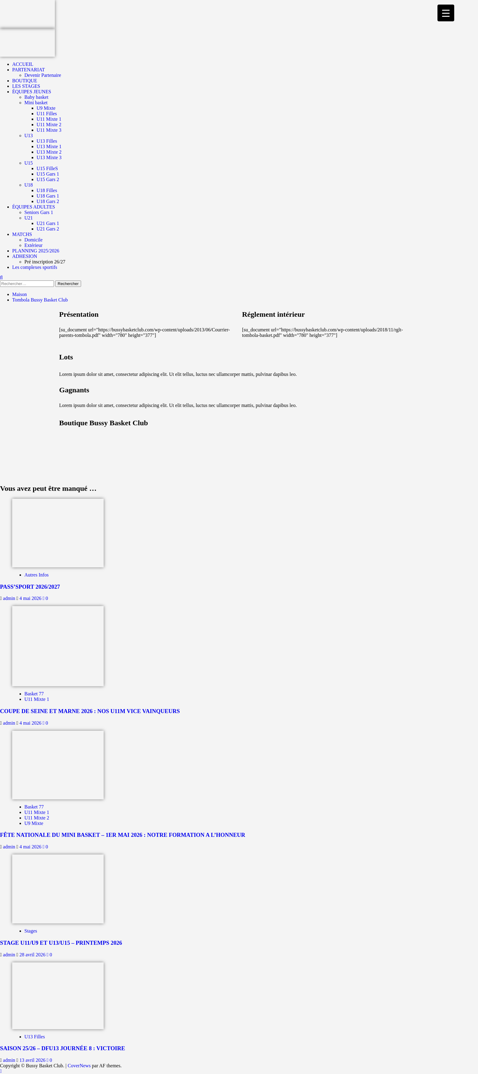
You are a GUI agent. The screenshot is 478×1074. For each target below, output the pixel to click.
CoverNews (79, 1065)
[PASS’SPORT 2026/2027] (58, 532)
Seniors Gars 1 (38, 212)
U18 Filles (47, 190)
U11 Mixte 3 (49, 130)
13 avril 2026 (33, 1060)
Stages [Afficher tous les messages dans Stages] (30, 930)
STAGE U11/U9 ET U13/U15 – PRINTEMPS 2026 (61, 943)
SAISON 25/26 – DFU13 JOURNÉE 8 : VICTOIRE (62, 1048)
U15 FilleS (47, 168)
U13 (28, 135)
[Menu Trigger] (445, 13)
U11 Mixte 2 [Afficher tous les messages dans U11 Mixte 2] (36, 817)
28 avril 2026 (33, 954)
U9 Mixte (46, 108)
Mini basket (36, 102)
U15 (28, 163)
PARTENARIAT (28, 69)
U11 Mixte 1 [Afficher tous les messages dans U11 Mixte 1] (36, 699)
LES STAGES (26, 86)
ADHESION (24, 256)
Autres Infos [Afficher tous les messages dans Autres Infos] (36, 574)
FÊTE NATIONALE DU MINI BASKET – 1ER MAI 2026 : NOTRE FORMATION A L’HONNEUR (122, 835)
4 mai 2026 (31, 598)
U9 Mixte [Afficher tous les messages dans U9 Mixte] (33, 823)
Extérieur (33, 245)
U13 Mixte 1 (49, 146)
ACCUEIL (22, 64)
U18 (28, 184)
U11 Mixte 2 (49, 124)
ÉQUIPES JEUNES (31, 91)
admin (9, 598)
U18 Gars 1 (48, 195)
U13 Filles (47, 141)
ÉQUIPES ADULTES (33, 206)
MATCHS (22, 234)
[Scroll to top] (1, 1071)
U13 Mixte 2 (49, 152)
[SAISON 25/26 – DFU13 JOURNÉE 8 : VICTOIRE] (58, 995)
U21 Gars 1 (48, 223)
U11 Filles (47, 113)
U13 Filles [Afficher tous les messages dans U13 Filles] (34, 1036)
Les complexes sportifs (34, 267)
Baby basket (36, 97)
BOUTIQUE (24, 80)
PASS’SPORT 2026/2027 (30, 586)
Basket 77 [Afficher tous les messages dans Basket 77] (34, 693)
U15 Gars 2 (48, 179)
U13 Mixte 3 (49, 157)
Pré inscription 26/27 (44, 261)
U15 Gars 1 (48, 174)
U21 (28, 217)
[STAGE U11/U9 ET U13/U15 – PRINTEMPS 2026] (58, 888)
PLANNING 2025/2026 (35, 250)
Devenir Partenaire (42, 75)
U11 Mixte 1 (49, 119)
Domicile (33, 239)
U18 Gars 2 (48, 201)
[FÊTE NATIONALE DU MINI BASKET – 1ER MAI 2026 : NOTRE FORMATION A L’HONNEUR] (58, 764)
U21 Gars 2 (48, 228)
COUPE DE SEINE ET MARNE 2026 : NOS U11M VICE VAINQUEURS (90, 711)
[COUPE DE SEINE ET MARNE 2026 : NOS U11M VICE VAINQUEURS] (58, 645)
